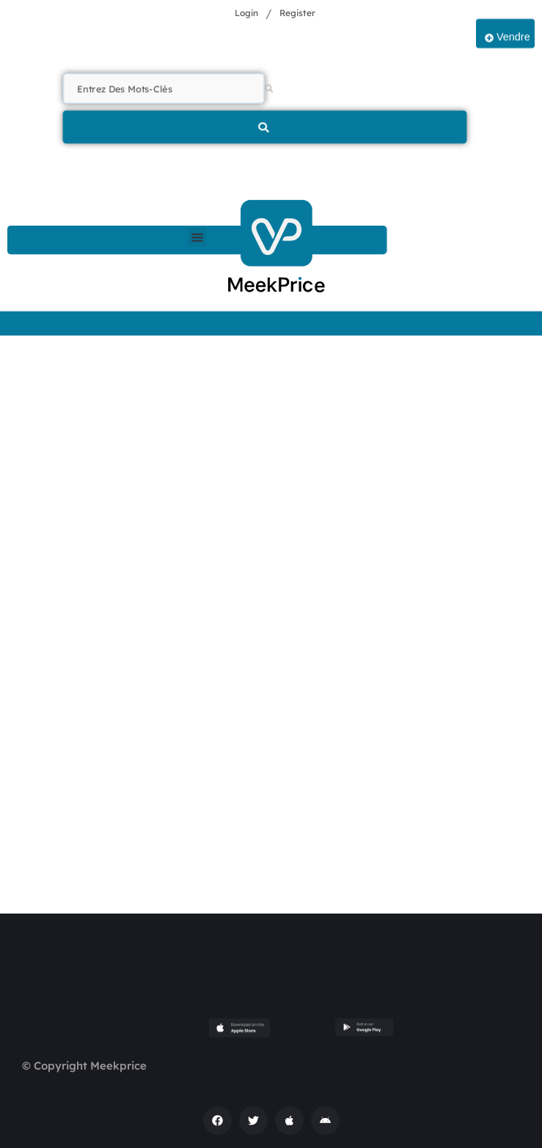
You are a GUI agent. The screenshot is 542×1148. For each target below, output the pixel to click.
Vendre (507, 37)
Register (297, 12)
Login (246, 12)
